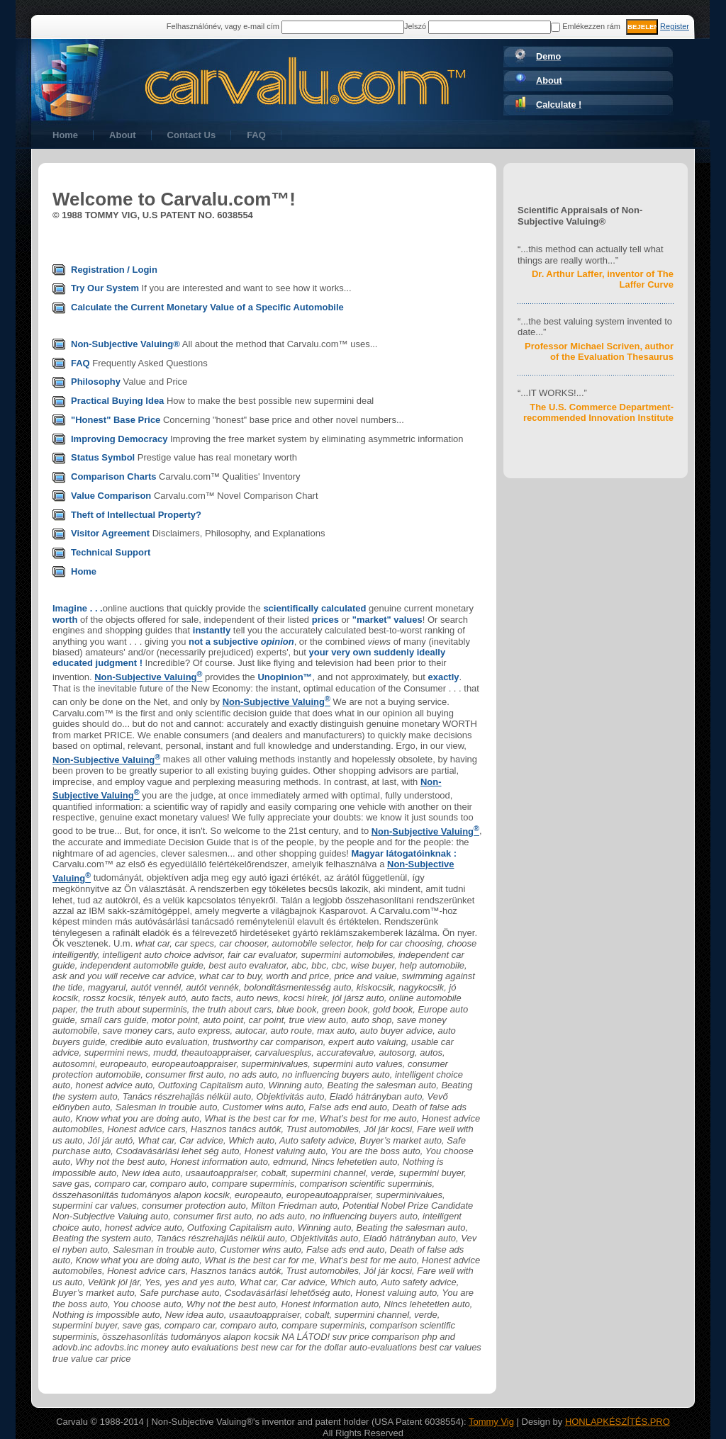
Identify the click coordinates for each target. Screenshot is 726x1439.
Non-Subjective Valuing (148, 677)
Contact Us (191, 135)
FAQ (256, 135)
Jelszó (415, 26)
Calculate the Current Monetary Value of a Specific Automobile (207, 307)
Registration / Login (114, 269)
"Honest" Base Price (115, 419)
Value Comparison (111, 495)
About (122, 135)
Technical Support (110, 552)
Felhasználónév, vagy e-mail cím (223, 26)
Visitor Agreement (110, 533)
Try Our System (105, 288)
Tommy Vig (491, 1421)
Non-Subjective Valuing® (125, 344)
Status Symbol (103, 457)
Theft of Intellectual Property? (136, 514)
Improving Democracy (119, 439)
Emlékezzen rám (585, 26)
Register (674, 26)
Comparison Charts (114, 476)
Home (65, 135)
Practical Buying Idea (117, 400)
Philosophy (96, 381)
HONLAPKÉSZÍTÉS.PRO (617, 1421)
